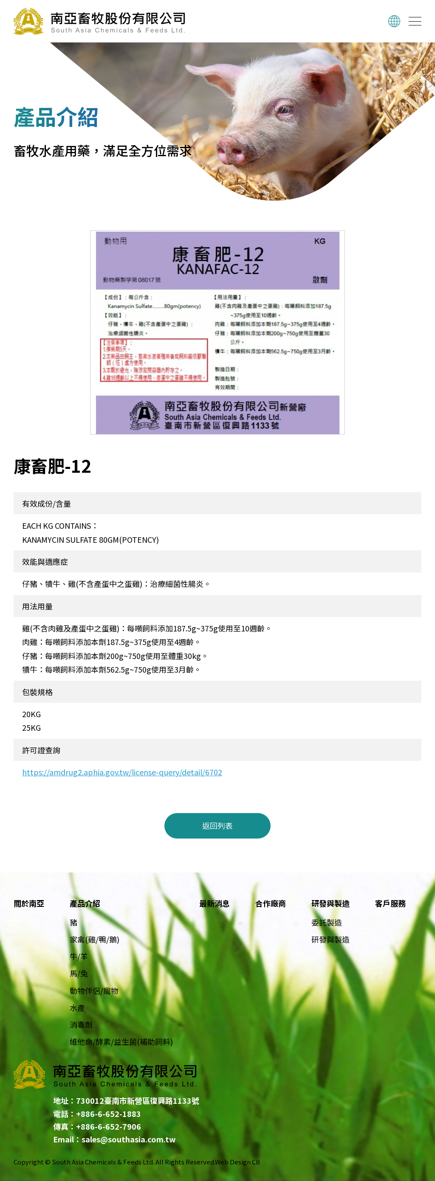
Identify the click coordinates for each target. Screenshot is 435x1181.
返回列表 (217, 825)
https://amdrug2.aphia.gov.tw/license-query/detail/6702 (122, 771)
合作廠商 (270, 903)
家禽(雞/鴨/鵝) (94, 939)
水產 (77, 1007)
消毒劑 (81, 1024)
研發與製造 (330, 939)
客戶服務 (390, 903)
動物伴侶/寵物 (94, 990)
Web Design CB (237, 1161)
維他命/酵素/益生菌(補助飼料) (121, 1041)
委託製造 (326, 922)
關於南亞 (29, 903)
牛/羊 (79, 956)
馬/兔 (79, 973)
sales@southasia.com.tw (129, 1139)
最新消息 (214, 903)
